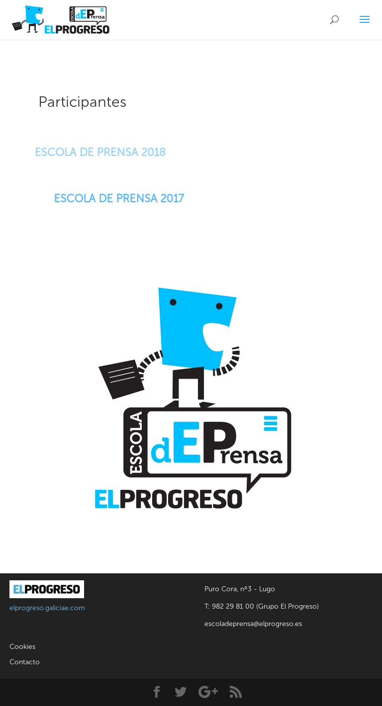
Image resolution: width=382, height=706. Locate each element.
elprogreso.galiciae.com (47, 608)
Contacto (24, 662)
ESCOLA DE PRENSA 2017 (121, 198)
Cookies (22, 646)
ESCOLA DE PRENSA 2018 (95, 152)
